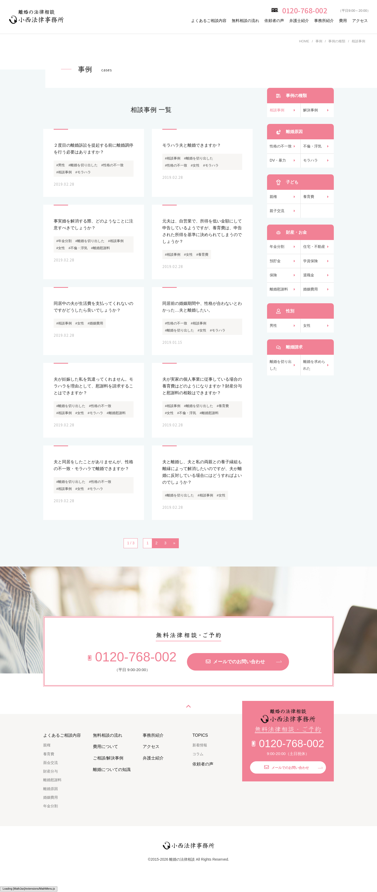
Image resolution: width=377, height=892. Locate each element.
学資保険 (311, 270)
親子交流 (277, 217)
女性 (307, 340)
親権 (274, 202)
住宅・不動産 (315, 255)
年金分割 (277, 255)
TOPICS (200, 747)
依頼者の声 (274, 20)
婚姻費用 (311, 302)
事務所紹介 (324, 20)
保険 (274, 286)
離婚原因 (50, 800)
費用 (343, 20)
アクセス (360, 20)
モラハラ (311, 164)
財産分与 (50, 783)
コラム (197, 766)
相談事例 (277, 111)
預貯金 (275, 270)
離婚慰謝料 (279, 302)
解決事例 (311, 111)
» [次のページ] (174, 555)
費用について (105, 758)
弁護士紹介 (299, 20)
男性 (274, 340)
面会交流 (50, 774)
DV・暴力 (278, 164)
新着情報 (199, 757)
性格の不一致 (281, 148)
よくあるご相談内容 (208, 20)
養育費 (309, 202)
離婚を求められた (315, 381)
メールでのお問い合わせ (235, 673)
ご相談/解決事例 (108, 770)
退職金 (309, 286)
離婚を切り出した (281, 381)
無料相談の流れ (245, 20)
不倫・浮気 (313, 148)
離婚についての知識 (112, 781)
